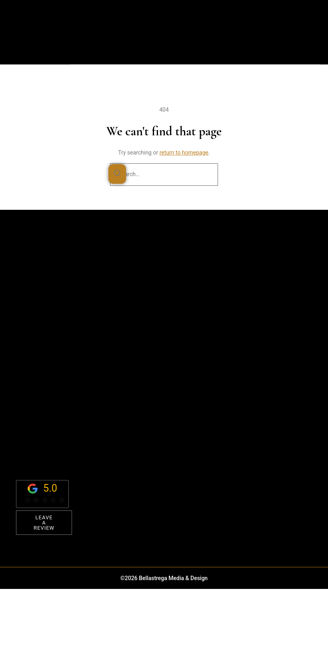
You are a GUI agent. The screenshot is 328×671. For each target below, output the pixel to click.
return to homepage (184, 152)
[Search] (117, 174)
